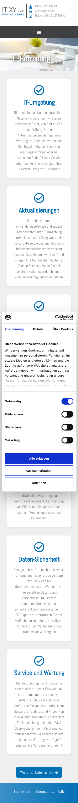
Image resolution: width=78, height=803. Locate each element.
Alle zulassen (39, 458)
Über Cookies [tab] (63, 329)
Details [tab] (38, 329)
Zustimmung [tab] (14, 329)
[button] (39, 32)
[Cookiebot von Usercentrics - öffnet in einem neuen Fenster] (55, 317)
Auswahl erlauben (39, 470)
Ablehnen (39, 482)
